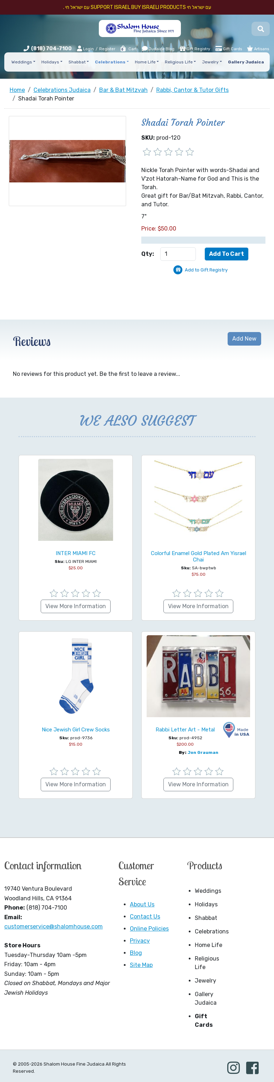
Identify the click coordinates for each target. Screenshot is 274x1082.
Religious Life (207, 962)
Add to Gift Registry (206, 270)
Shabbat (206, 918)
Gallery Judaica (206, 998)
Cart (128, 49)
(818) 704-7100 (51, 49)
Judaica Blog (158, 48)
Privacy (140, 940)
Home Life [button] (145, 61)
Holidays (206, 904)
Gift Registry (195, 48)
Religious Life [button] (179, 61)
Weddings (208, 890)
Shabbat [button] (77, 61)
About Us (142, 904)
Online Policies (149, 928)
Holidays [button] (50, 61)
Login (85, 48)
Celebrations (211, 931)
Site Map (141, 965)
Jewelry (205, 980)
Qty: (147, 253)
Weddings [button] (21, 61)
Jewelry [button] (210, 61)
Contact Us (145, 916)
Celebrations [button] (110, 61)
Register (107, 49)
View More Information (75, 606)
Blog (136, 952)
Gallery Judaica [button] (246, 61)
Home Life (208, 945)
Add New (244, 338)
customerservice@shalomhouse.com (53, 926)
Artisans (258, 48)
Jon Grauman (203, 752)
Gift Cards (228, 48)
